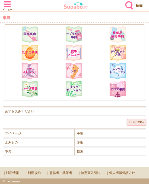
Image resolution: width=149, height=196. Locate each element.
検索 (128, 3)
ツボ (73, 71)
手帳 (80, 133)
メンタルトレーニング (117, 71)
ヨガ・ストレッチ (29, 71)
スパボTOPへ (136, 122)
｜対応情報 (11, 173)
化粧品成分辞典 (117, 34)
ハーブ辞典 (29, 89)
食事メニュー (73, 52)
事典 (8, 151)
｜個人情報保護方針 (120, 173)
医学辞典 (29, 34)
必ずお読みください (19, 111)
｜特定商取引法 (89, 173)
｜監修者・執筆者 (59, 173)
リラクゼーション (73, 89)
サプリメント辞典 (73, 34)
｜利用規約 (32, 173)
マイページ (13, 133)
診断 (80, 142)
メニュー (7, 3)
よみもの (11, 142)
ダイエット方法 (117, 52)
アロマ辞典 (117, 89)
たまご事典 (29, 52)
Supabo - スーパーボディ (76, 6)
